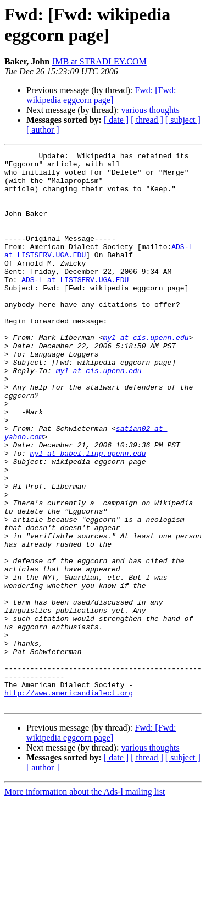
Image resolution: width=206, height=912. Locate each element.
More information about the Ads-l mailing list (84, 902)
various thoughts (150, 110)
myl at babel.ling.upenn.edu (88, 514)
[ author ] (42, 129)
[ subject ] (183, 120)
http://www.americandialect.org (68, 802)
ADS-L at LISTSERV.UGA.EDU (75, 306)
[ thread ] (147, 120)
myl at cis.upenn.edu (145, 375)
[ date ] (116, 120)
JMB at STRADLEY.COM (99, 61)
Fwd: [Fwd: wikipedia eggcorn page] (101, 95)
